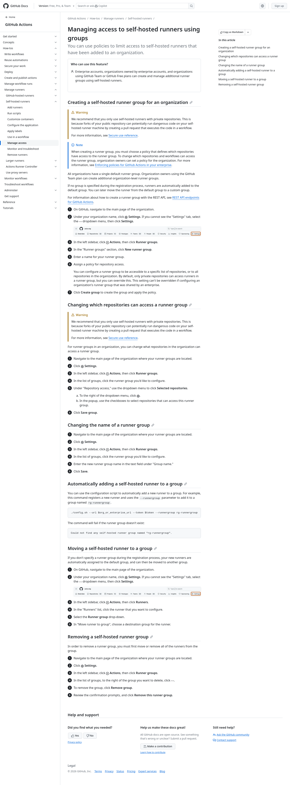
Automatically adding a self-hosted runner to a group (127, 484)
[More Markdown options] (248, 32)
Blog (162, 771)
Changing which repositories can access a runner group (130, 305)
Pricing (131, 771)
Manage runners (114, 18)
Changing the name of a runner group (111, 425)
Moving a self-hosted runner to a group (112, 548)
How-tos (95, 18)
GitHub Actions (18, 24)
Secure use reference (122, 135)
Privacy (109, 771)
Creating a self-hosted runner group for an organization (130, 102)
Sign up (279, 6)
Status (120, 771)
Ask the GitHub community (231, 734)
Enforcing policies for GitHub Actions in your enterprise (133, 165)
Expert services (147, 771)
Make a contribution (158, 746)
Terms (98, 771)
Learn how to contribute (153, 752)
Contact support (224, 740)
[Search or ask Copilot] (135, 6)
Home (10, 17)
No (90, 735)
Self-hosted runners (140, 18)
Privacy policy (75, 742)
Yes (75, 735)
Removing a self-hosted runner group (110, 637)
